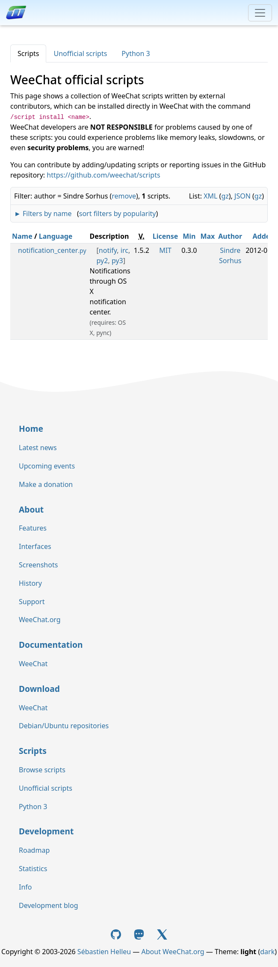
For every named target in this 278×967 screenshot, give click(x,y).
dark (267, 951)
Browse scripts (42, 769)
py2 (102, 260)
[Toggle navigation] (260, 12)
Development (46, 831)
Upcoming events (47, 466)
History (30, 583)
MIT (165, 250)
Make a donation (46, 484)
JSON (242, 196)
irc (124, 250)
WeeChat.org (40, 619)
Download (39, 688)
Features (33, 528)
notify (108, 250)
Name (22, 236)
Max (207, 236)
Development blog (48, 905)
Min (189, 236)
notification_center (52, 250)
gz (224, 196)
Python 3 (135, 53)
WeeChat (33, 663)
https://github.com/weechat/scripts (103, 175)
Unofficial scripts (80, 53)
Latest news (38, 447)
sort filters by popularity (117, 213)
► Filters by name (42, 213)
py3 (117, 260)
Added (264, 236)
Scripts (28, 53)
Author (230, 236)
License (165, 236)
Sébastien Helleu (104, 951)
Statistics (33, 868)
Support (31, 601)
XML (210, 196)
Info (25, 887)
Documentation (51, 644)
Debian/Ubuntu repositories (64, 725)
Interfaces (35, 546)
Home (31, 428)
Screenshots (38, 565)
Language (56, 236)
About (31, 509)
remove (124, 196)
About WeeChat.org (173, 951)
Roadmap (34, 850)
